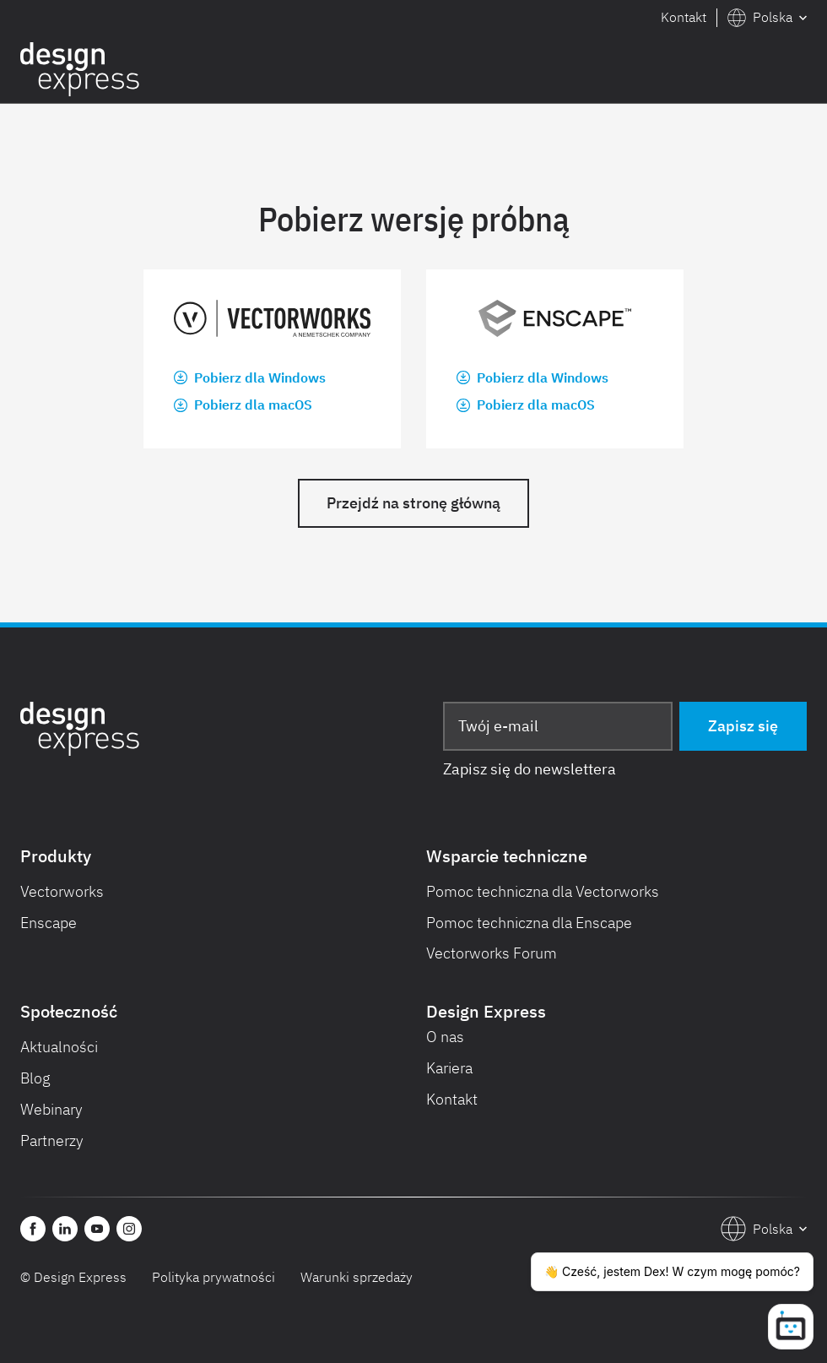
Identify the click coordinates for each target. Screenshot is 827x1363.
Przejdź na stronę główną (413, 503)
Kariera (449, 1068)
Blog (35, 1078)
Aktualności (59, 1046)
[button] (767, 18)
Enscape (48, 922)
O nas (445, 1036)
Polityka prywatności (213, 1276)
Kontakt (683, 16)
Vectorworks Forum (491, 953)
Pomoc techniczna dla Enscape (529, 922)
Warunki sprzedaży (356, 1276)
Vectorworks (62, 891)
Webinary (51, 1109)
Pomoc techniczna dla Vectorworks (542, 891)
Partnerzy (52, 1140)
